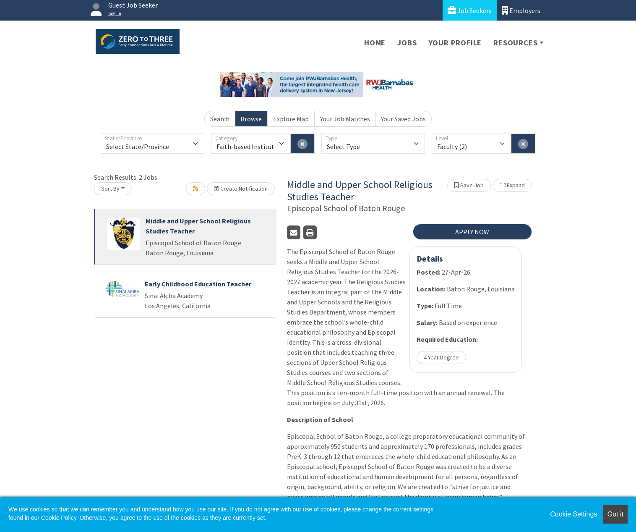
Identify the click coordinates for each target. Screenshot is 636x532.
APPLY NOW (472, 232)
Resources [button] (515, 42)
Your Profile (455, 42)
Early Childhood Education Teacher (198, 284)
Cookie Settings (573, 514)
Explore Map (291, 119)
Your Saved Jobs (403, 119)
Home (375, 42)
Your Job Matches (345, 119)
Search (219, 119)
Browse (251, 119)
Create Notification (241, 188)
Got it (615, 514)
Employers (521, 10)
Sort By (110, 188)
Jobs (407, 42)
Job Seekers (470, 10)
